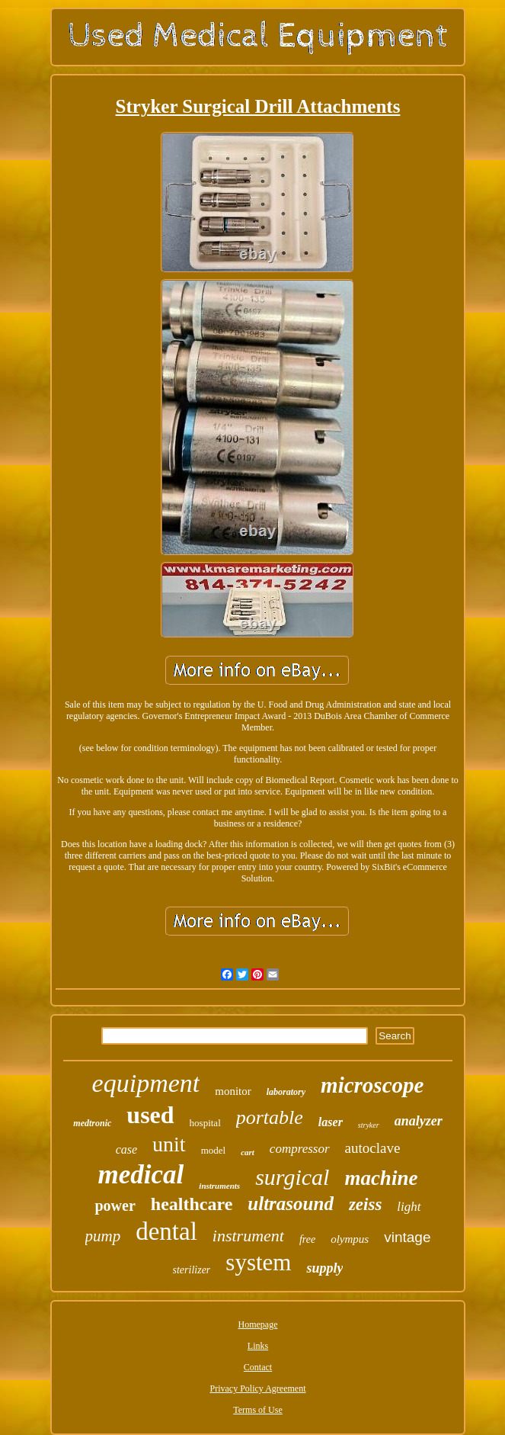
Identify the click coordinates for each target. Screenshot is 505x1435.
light (408, 1206)
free (307, 1239)
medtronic (92, 1123)
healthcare (192, 1204)
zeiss (365, 1204)
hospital (205, 1122)
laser (330, 1122)
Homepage (258, 1324)
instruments (219, 1185)
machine (380, 1178)
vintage (407, 1237)
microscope (372, 1085)
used (150, 1114)
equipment (146, 1083)
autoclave (373, 1148)
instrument (248, 1235)
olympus (350, 1239)
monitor (233, 1091)
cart (247, 1152)
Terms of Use (257, 1410)
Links (258, 1345)
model (213, 1150)
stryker (368, 1125)
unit (169, 1144)
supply (324, 1268)
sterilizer (192, 1270)
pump (103, 1236)
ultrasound (291, 1203)
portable (269, 1117)
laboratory (286, 1092)
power (114, 1205)
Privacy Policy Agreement (258, 1388)
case (126, 1149)
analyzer (419, 1120)
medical (141, 1174)
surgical (292, 1176)
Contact (258, 1367)
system (258, 1262)
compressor (300, 1148)
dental (166, 1231)
